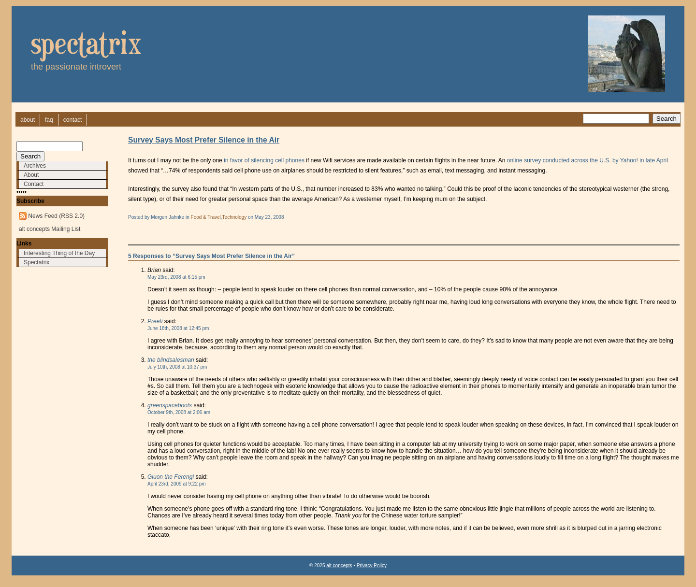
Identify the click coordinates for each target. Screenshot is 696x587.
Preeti (154, 321)
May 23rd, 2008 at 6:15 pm (176, 277)
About (31, 175)
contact (72, 119)
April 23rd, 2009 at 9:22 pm (176, 484)
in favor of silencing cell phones (264, 160)
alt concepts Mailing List (49, 229)
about (27, 119)
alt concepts (339, 565)
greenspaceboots (169, 405)
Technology (234, 217)
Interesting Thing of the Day (59, 253)
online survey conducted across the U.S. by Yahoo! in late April (587, 160)
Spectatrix (36, 262)
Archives (35, 165)
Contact (34, 184)
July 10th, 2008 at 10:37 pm (177, 367)
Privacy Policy (372, 565)
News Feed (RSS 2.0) (56, 216)
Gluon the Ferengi (170, 476)
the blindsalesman (170, 360)
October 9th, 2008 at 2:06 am (178, 412)
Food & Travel (206, 217)
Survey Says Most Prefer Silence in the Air (203, 140)
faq (49, 119)
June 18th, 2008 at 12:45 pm (178, 328)
